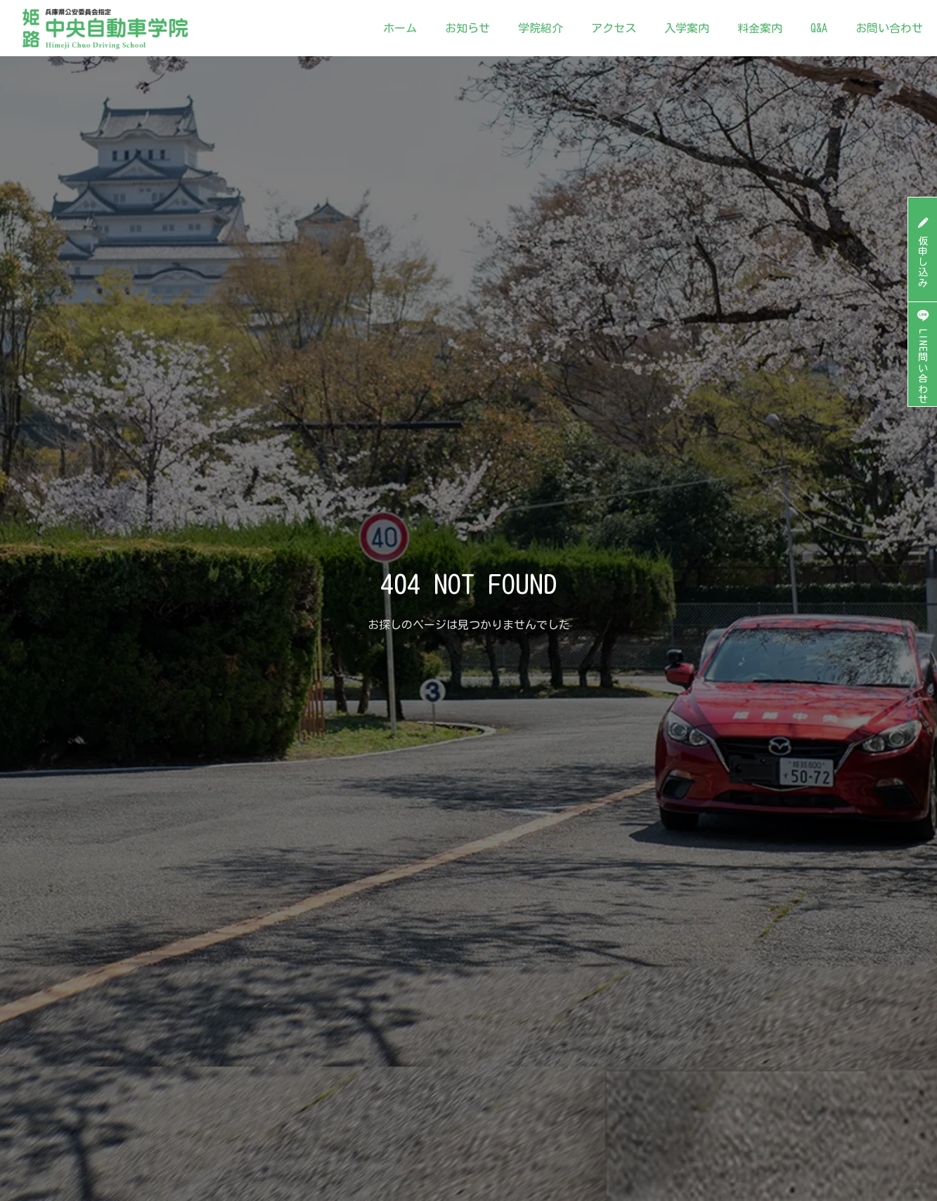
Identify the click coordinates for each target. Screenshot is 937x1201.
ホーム (400, 28)
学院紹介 (540, 28)
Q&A (818, 28)
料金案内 (759, 28)
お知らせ (467, 28)
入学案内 (686, 28)
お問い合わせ (889, 28)
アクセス (613, 28)
